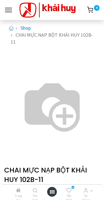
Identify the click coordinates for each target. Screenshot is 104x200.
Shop (26, 28)
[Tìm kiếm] (35, 190)
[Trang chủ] (18, 190)
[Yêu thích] (69, 190)
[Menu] (8, 10)
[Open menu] (52, 191)
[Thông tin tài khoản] (85, 190)
